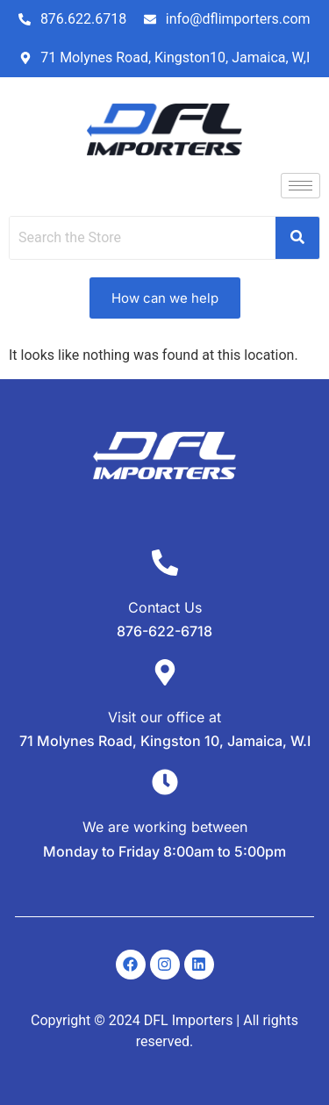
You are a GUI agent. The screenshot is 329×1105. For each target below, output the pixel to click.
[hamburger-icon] (300, 185)
